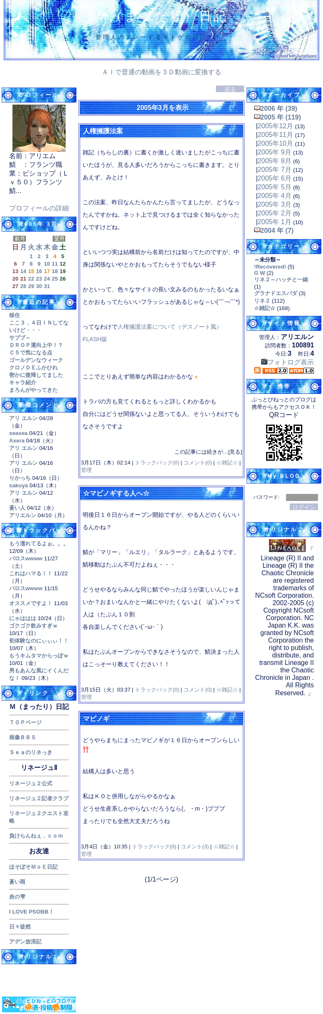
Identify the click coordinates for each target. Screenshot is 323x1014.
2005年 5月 (274, 187)
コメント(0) (197, 462)
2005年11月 (275, 134)
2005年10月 (275, 143)
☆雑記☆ (227, 462)
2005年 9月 (274, 152)
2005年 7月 (274, 169)
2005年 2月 (274, 213)
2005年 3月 (274, 204)
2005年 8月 (274, 160)
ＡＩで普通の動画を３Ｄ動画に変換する (161, 72)
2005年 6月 (274, 178)
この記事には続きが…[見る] (208, 452)
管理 (86, 470)
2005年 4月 (274, 195)
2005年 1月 (274, 221)
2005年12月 (275, 125)
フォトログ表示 (287, 362)
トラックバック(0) (157, 462)
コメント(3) (194, 846)
